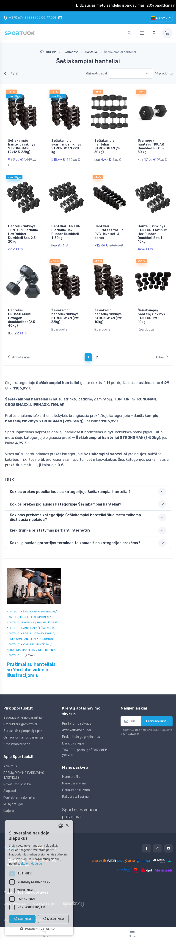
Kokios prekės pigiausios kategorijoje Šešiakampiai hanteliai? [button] (65, 504)
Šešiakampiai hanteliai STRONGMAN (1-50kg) (107, 146)
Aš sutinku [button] (22, 919)
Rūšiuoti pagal (96, 73)
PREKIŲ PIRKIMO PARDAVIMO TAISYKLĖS (23, 775)
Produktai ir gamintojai (20, 724)
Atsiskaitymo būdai (76, 730)
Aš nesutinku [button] (53, 919)
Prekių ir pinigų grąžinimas (81, 737)
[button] (39, 928)
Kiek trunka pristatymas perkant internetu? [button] (50, 530)
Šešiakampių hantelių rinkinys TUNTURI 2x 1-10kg (151, 316)
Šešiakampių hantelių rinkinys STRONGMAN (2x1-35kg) (66, 316)
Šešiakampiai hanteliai (39, 611)
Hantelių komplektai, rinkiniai (28, 617)
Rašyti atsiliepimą (75, 797)
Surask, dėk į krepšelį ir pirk (22, 731)
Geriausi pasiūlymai (76, 790)
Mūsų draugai (13, 804)
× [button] (67, 825)
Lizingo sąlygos (73, 743)
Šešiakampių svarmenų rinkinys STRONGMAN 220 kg (66, 146)
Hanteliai (14, 611)
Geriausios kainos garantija (23, 737)
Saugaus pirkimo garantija (22, 718)
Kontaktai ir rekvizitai (19, 798)
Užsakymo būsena (16, 744)
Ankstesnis (18, 357)
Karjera (8, 811)
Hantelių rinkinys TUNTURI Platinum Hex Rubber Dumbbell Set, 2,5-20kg (23, 234)
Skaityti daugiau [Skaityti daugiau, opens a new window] (31, 864)
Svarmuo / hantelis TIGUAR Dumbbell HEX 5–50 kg (151, 146)
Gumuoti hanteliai (22, 628)
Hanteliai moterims (21, 622)
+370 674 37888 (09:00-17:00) (29, 18)
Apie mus (10, 766)
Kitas (162, 357)
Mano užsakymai (74, 783)
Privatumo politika (17, 784)
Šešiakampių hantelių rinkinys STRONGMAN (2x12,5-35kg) (21, 146)
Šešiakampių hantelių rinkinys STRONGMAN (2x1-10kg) (109, 316)
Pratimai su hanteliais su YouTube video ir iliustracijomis (31, 670)
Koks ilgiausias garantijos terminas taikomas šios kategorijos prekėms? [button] (75, 543)
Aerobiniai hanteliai (21, 649)
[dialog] (39, 877)
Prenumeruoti (156, 721)
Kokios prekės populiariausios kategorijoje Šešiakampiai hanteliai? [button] (70, 492)
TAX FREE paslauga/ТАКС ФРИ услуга (84, 752)
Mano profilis (71, 777)
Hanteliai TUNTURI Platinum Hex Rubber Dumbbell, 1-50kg (66, 232)
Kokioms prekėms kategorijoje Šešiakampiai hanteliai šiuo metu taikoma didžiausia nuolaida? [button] (75, 517)
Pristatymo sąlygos (76, 724)
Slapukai (9, 791)
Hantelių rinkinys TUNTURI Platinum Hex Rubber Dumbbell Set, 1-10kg (153, 234)
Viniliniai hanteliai (36, 644)
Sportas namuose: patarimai (80, 813)
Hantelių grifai (48, 622)
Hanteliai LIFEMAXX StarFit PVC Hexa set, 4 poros (108, 232)
